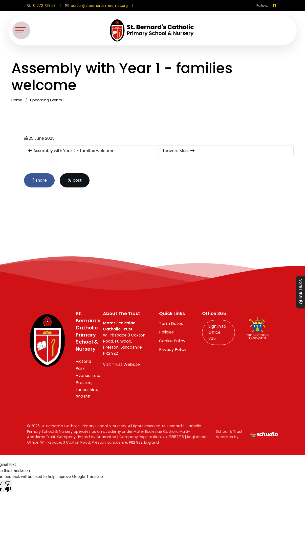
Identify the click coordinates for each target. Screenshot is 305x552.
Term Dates (171, 323)
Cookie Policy (172, 341)
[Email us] (96, 5)
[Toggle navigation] (21, 30)
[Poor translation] (7, 486)
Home (16, 100)
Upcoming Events (46, 100)
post (75, 180)
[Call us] (41, 5)
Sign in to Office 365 (217, 332)
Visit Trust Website (121, 364)
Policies (166, 332)
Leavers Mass (178, 151)
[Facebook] (274, 5)
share (39, 180)
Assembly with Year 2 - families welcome (71, 151)
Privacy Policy (172, 349)
